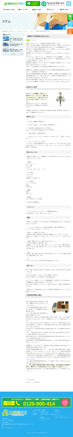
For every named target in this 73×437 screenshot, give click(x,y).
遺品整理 (43, 417)
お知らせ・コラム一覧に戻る (33, 382)
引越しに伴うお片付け (45, 418)
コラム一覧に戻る (30, 379)
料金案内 (35, 414)
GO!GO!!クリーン (34, 432)
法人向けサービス (44, 411)
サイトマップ (58, 414)
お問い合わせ (58, 411)
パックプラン (44, 420)
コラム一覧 (13, 54)
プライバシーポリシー (60, 415)
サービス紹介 (42, 410)
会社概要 (57, 410)
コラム (56, 412)
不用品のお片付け (44, 412)
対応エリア (35, 412)
